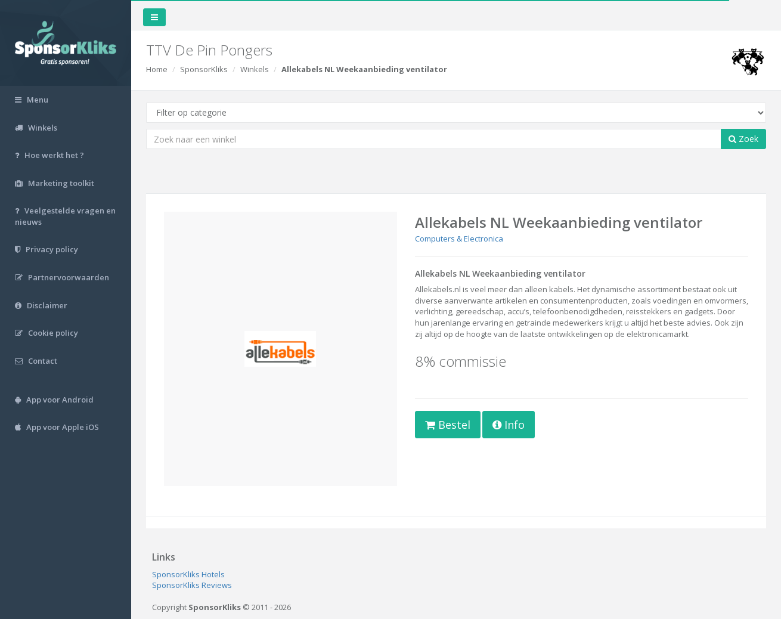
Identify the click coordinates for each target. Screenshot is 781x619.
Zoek (743, 138)
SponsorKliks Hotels (188, 574)
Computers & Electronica (459, 238)
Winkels (254, 69)
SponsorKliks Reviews (192, 585)
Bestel (447, 424)
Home (157, 69)
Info (508, 424)
